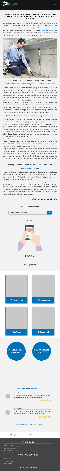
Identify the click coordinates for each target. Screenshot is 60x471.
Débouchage (14, 446)
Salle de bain (13, 450)
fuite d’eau (18, 131)
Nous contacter (8, 463)
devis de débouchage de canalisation (28, 189)
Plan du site (7, 458)
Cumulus (6, 450)
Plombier (14, 448)
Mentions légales (9, 461)
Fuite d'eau (7, 446)
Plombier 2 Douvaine (49, 30)
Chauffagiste (7, 448)
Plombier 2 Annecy (10, 434)
